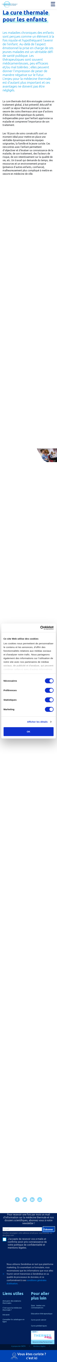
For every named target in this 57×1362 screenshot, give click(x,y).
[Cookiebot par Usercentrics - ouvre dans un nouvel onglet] (41, 628)
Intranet (6, 1315)
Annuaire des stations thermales (12, 1302)
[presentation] (21, 1254)
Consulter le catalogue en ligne (13, 1320)
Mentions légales (39, 1346)
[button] (53, 4)
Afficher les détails (37, 721)
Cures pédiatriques (39, 1326)
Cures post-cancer (38, 1320)
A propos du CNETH (18, 1346)
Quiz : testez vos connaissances (38, 1306)
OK (28, 731)
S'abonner (48, 1229)
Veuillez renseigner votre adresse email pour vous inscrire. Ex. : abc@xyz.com (28, 1234)
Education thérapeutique (41, 1314)
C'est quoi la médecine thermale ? (12, 1309)
